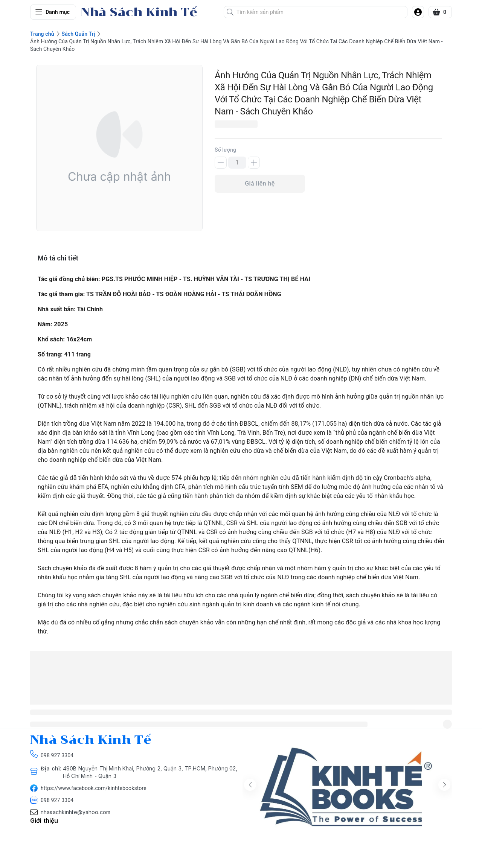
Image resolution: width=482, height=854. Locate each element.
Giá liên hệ (260, 183)
